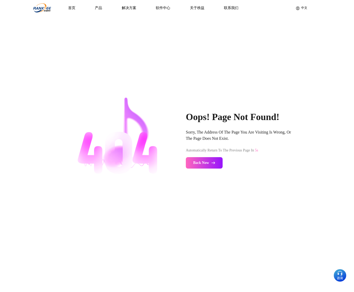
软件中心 (163, 8)
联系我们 (231, 8)
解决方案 (129, 8)
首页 (71, 8)
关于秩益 (197, 8)
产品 (98, 8)
